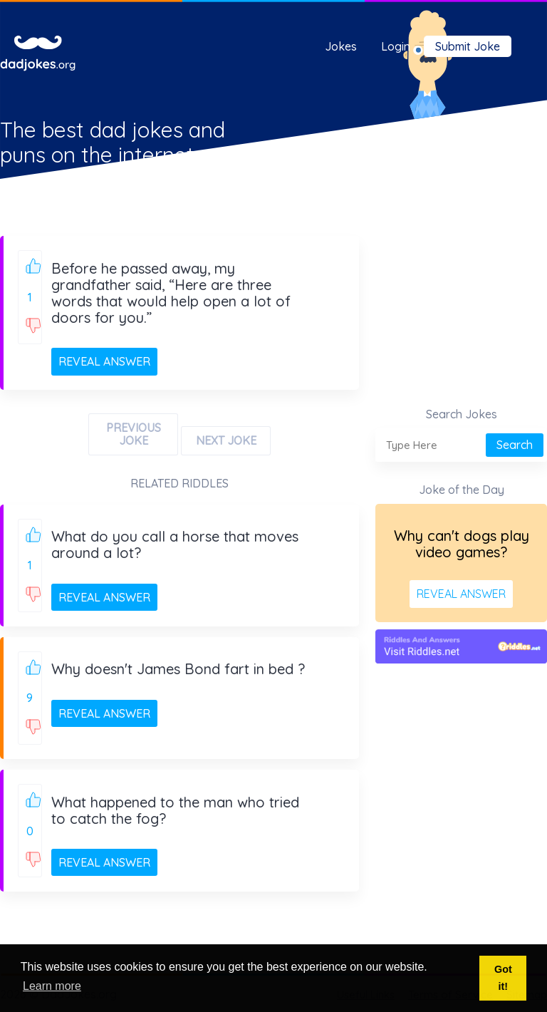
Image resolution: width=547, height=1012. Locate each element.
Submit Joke (467, 46)
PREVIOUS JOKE (133, 434)
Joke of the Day (461, 489)
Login (395, 46)
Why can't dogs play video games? (461, 544)
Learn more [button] (52, 986)
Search (514, 445)
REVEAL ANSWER (104, 361)
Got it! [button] (503, 978)
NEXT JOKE (226, 440)
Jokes (341, 46)
